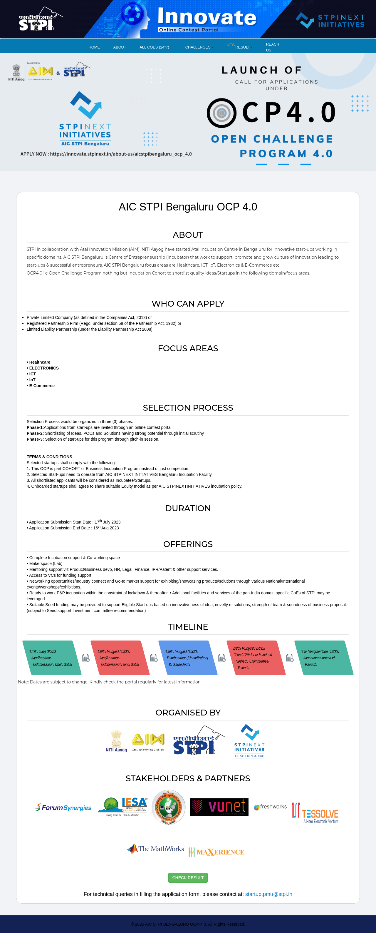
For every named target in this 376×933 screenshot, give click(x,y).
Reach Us (272, 47)
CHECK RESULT (188, 877)
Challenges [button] (198, 47)
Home (94, 47)
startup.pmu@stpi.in (268, 894)
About (119, 47)
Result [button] (238, 45)
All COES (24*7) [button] (154, 47)
